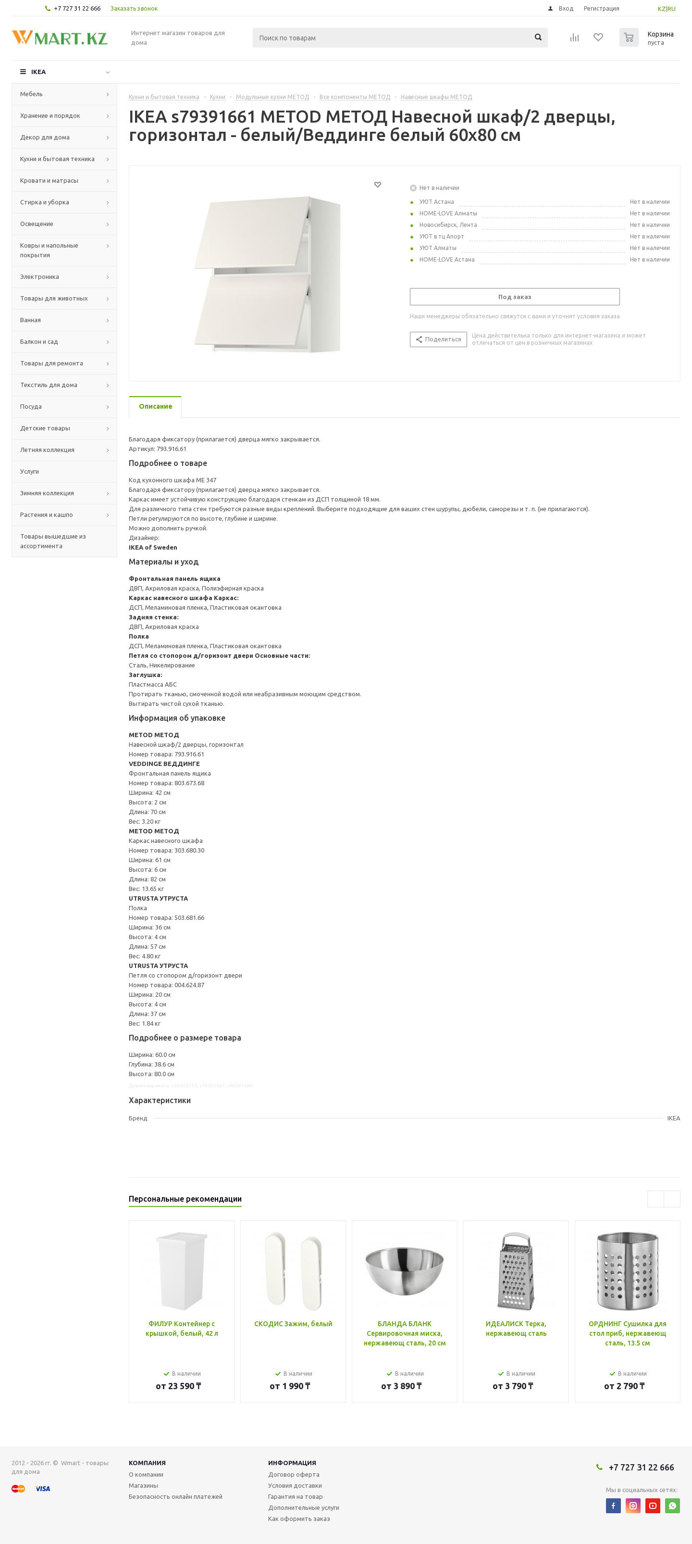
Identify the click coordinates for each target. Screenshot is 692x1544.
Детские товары (45, 428)
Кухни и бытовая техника (57, 158)
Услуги (29, 471)
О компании (146, 1474)
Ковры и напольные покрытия (49, 250)
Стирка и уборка (44, 202)
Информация (292, 1462)
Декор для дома (45, 137)
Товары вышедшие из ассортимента (53, 541)
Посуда (31, 406)
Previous (656, 1199)
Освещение (36, 223)
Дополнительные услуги (303, 1507)
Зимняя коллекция (47, 493)
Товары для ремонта (51, 363)
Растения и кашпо (46, 514)
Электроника (39, 276)
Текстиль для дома (48, 384)
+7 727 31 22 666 (77, 8)
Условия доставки (295, 1485)
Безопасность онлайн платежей (175, 1496)
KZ (662, 8)
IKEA (38, 71)
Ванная (30, 319)
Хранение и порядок (50, 115)
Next (672, 1199)
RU (671, 8)
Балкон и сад (39, 341)
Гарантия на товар (295, 1496)
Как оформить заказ (299, 1518)
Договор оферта (294, 1474)
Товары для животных (54, 298)
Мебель (31, 93)
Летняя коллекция (47, 449)
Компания (147, 1462)
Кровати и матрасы (49, 180)
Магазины (143, 1485)
